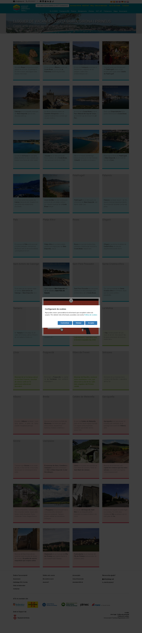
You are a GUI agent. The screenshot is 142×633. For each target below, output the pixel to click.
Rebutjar (79, 323)
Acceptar (91, 323)
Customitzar (65, 323)
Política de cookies (90, 315)
